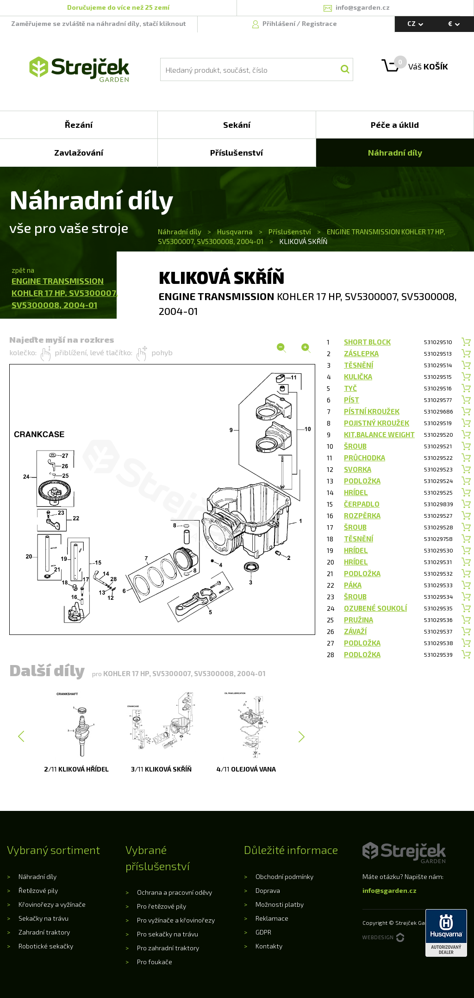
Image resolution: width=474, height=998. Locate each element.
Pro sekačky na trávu (167, 934)
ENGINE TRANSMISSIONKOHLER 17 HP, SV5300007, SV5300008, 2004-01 (65, 292)
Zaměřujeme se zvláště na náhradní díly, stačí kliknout (98, 23)
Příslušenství (289, 231)
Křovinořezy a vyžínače (52, 904)
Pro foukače (154, 962)
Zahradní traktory (44, 932)
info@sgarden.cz (389, 890)
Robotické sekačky (46, 946)
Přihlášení (279, 23)
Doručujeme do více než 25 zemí (118, 7)
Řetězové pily (38, 890)
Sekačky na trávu (44, 918)
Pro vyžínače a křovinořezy (176, 920)
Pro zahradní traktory (168, 948)
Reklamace (272, 918)
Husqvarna (235, 231)
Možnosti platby (280, 904)
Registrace (319, 23)
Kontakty (269, 946)
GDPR (263, 932)
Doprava (268, 890)
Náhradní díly (180, 231)
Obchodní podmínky (284, 876)
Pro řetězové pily (161, 906)
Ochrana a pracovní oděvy (174, 892)
